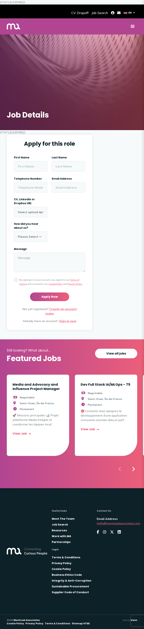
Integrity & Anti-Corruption (71, 581)
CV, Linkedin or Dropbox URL (24, 201)
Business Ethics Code (67, 575)
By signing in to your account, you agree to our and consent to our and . (51, 281)
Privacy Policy (75, 284)
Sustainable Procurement (70, 586)
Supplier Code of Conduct (70, 592)
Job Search (60, 524)
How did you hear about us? (26, 226)
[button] (133, 469)
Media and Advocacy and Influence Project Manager (36, 386)
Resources (59, 530)
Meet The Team (63, 519)
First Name (21, 157)
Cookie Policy (55, 284)
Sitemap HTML (81, 623)
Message (20, 249)
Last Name (59, 157)
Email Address (62, 179)
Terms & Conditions (66, 557)
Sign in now (67, 321)
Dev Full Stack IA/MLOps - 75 (105, 384)
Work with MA (61, 536)
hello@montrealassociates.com (118, 523)
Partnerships (61, 542)
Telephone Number (28, 179)
